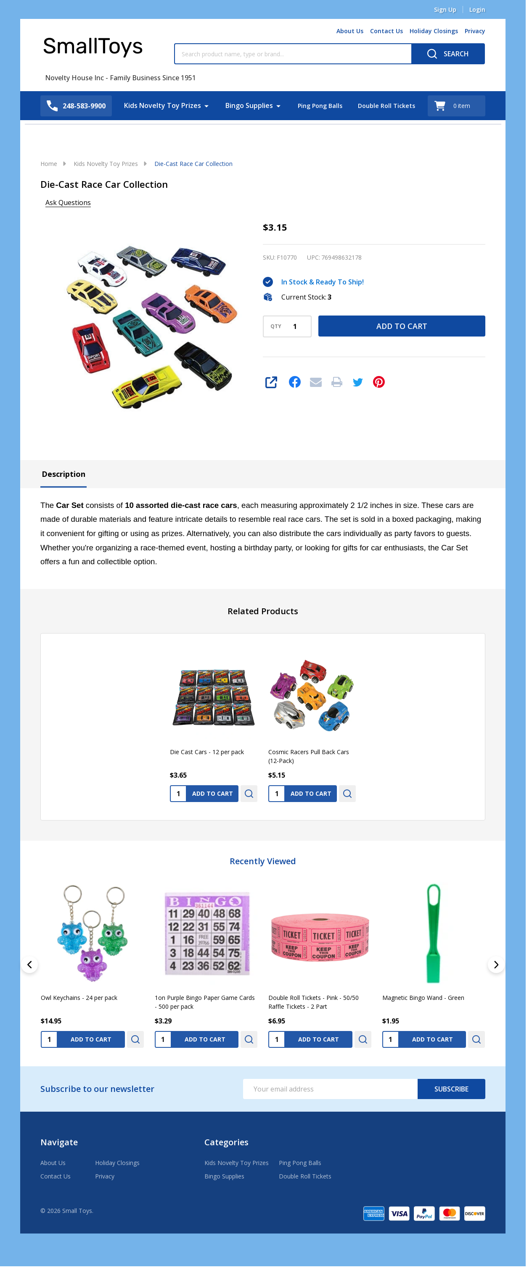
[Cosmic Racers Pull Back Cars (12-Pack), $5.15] (312, 695)
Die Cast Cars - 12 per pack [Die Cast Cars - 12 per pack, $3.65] (207, 752)
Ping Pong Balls (317, 105)
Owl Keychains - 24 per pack (79, 997)
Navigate (59, 1142)
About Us (349, 31)
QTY (275, 326)
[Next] (496, 964)
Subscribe (451, 1089)
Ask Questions (68, 202)
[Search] (448, 53)
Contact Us (386, 31)
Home (48, 164)
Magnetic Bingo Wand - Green (423, 997)
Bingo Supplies (245, 105)
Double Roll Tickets (388, 105)
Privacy (475, 31)
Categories (226, 1142)
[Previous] (29, 964)
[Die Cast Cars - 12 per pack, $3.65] (213, 695)
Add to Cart (401, 326)
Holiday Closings (434, 31)
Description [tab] (63, 474)
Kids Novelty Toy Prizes (158, 105)
